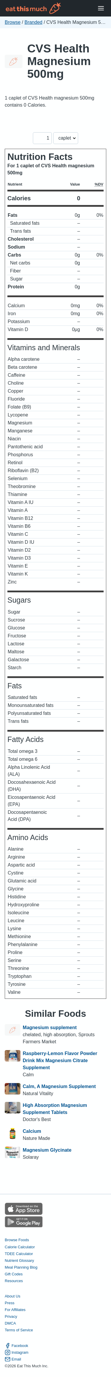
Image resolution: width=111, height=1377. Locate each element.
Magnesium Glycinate (47, 1150)
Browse (12, 22)
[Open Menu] (101, 8)
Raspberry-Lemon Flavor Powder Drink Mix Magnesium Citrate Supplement (60, 1060)
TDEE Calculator (19, 1254)
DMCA (10, 1323)
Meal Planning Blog (21, 1267)
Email (13, 1359)
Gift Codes (13, 1274)
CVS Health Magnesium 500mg (59, 61)
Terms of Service (19, 1330)
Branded (34, 22)
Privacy (11, 1316)
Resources (14, 1281)
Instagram (16, 1352)
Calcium (32, 1131)
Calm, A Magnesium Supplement (59, 1086)
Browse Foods (17, 1240)
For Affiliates (15, 1309)
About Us (12, 1296)
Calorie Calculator (20, 1247)
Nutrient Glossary (19, 1260)
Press (10, 1303)
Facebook (16, 1345)
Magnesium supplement (50, 1027)
